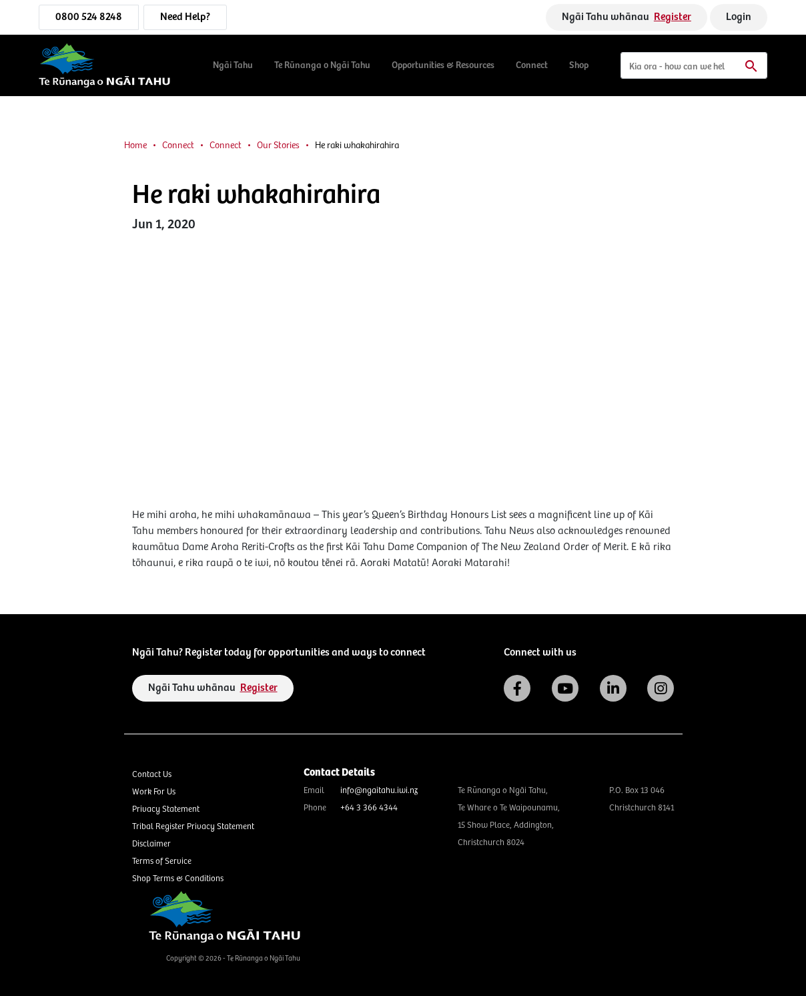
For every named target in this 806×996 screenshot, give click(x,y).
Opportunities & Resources (443, 65)
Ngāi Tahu (233, 65)
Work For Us (153, 792)
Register (672, 17)
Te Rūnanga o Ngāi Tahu (322, 65)
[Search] (694, 65)
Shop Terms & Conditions (178, 879)
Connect (532, 65)
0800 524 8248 (88, 17)
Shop (578, 65)
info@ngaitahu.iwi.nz (379, 791)
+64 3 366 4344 (369, 808)
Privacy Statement (165, 809)
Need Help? (185, 17)
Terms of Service (161, 861)
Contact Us (151, 775)
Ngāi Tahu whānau (626, 17)
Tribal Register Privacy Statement (193, 827)
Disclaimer (151, 844)
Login (738, 17)
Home (135, 145)
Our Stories (278, 145)
